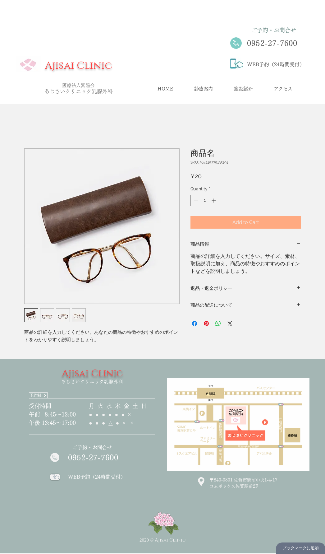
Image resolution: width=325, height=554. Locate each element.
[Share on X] (230, 323)
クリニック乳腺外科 (89, 91)
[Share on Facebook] (194, 323)
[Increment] (214, 200)
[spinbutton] (204, 200)
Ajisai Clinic (78, 65)
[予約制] (38, 395)
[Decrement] (195, 200)
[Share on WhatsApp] (218, 323)
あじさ (52, 91)
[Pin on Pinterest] (206, 323)
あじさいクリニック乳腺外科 (92, 381)
